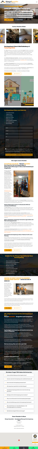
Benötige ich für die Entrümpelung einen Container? (16, 394)
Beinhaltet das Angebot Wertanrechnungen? (15, 410)
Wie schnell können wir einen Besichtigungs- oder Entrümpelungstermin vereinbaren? (16, 406)
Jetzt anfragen (8, 73)
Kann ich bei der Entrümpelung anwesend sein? (15, 382)
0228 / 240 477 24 (17, 73)
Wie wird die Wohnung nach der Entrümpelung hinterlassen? (18, 402)
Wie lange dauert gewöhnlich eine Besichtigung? (16, 386)
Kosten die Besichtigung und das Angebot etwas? (16, 375)
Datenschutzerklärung (22, 151)
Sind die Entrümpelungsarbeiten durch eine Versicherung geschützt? (17, 390)
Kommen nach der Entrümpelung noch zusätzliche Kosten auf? (18, 378)
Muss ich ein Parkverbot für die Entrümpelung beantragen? (18, 398)
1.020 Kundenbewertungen (35, 442)
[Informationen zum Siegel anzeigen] (35, 443)
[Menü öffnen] (36, 2)
